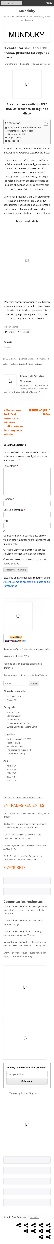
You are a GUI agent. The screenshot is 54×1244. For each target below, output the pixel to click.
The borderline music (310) (19, 750)
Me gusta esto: (14, 137)
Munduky (27, 11)
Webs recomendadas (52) (19, 723)
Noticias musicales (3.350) (19, 739)
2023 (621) (12, 776)
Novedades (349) (15, 746)
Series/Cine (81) (14, 719)
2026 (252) (12, 766)
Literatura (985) (14, 716)
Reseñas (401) (13, 742)
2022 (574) (12, 780)
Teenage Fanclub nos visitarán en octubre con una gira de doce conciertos (25, 910)
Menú (49, 2)
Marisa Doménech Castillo (15, 906)
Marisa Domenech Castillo (15, 942)
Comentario (10, 466)
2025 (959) (12, 769)
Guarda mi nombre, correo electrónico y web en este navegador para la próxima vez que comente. (26, 540)
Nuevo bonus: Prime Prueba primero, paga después (26, 649)
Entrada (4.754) (14, 696)
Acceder (35, 1217)
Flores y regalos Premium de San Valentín (25, 675)
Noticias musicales (34, 364)
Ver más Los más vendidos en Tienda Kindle (22, 797)
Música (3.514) (13, 712)
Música (42, 358)
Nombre (8, 498)
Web (5, 520)
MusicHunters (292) (16, 753)
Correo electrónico (14, 509)
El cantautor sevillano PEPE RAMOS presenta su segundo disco (24, 129)
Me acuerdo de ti (18, 134)
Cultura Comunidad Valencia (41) (22, 726)
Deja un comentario (41, 64)
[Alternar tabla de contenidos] (44, 123)
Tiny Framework (20, 1217)
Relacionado (13, 140)
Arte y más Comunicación (14, 364)
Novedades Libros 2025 (16, 656)
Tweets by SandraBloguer (23, 1093)
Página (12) (12, 700)
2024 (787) (12, 773)
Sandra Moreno (10, 64)
